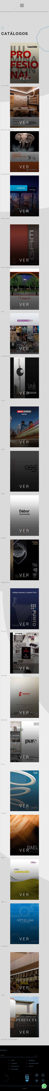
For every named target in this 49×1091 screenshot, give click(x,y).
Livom (24, 1088)
